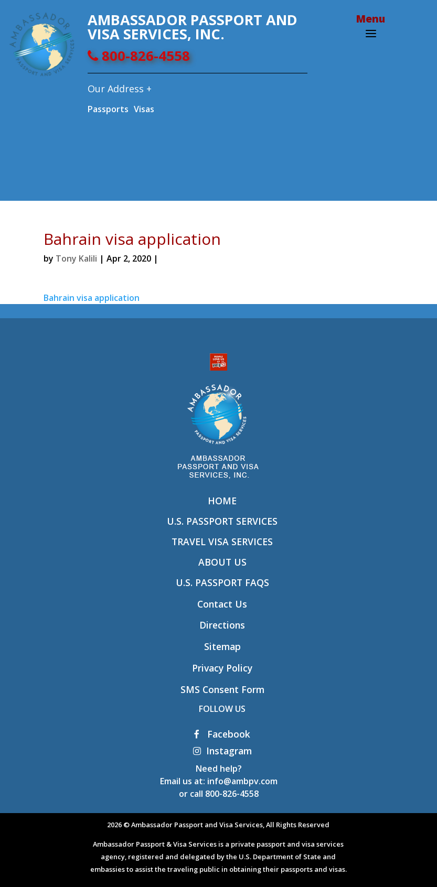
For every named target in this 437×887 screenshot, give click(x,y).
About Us (222, 562)
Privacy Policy (222, 668)
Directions (222, 625)
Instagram (222, 750)
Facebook (222, 734)
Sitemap (222, 646)
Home (222, 500)
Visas (144, 109)
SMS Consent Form (222, 689)
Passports (108, 109)
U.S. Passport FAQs (222, 582)
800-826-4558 (139, 56)
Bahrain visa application (92, 298)
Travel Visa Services (222, 541)
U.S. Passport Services (222, 521)
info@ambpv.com (242, 781)
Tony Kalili (76, 258)
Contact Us (222, 604)
